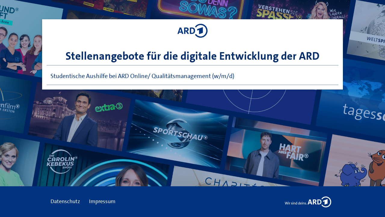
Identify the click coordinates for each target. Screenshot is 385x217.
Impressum (102, 201)
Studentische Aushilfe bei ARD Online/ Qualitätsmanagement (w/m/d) (142, 76)
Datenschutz (65, 201)
